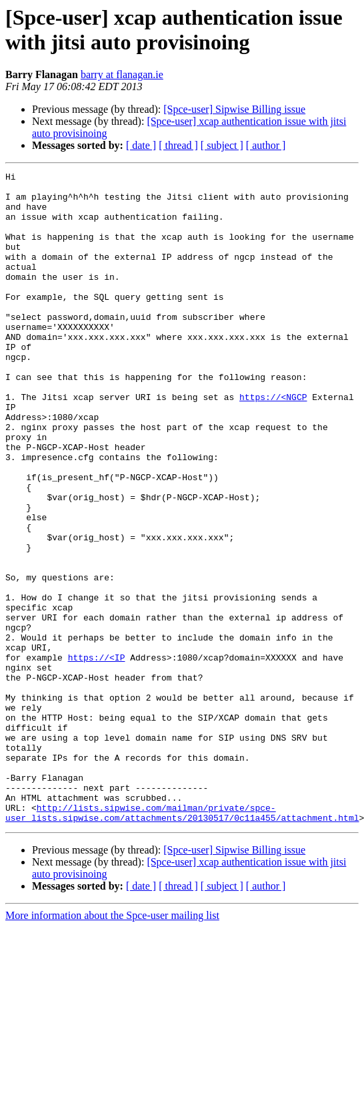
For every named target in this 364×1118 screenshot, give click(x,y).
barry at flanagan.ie (122, 74)
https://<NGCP (273, 443)
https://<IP (96, 755)
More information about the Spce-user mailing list (112, 1045)
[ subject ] (222, 145)
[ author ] (266, 145)
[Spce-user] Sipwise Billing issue (234, 109)
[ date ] (141, 145)
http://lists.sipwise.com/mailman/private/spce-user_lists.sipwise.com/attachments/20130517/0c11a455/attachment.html (182, 942)
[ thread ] (178, 145)
